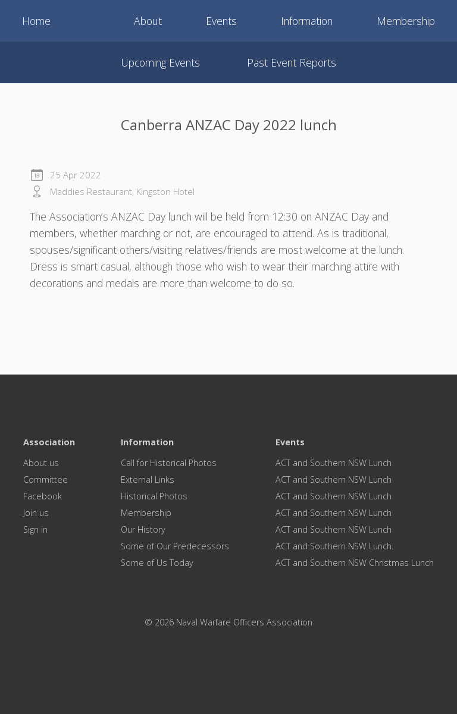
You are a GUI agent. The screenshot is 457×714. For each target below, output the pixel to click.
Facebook (42, 496)
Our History (143, 529)
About (148, 21)
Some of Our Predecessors (175, 546)
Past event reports (291, 62)
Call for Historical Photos (169, 462)
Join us (36, 512)
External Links (147, 479)
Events (221, 21)
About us (41, 462)
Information (307, 21)
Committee (45, 479)
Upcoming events (160, 62)
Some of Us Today (157, 562)
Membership (406, 21)
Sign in (35, 529)
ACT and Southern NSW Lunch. (334, 546)
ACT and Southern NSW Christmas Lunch (355, 562)
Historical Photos (154, 496)
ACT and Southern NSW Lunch (334, 462)
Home (36, 21)
